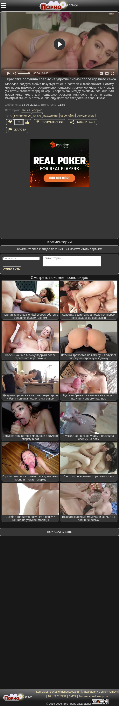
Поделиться (85, 121)
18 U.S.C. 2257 (57, 696)
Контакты (42, 691)
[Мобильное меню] (3, 5)
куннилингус (22, 115)
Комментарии (52, 121)
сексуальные (85, 115)
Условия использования (65, 691)
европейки (67, 115)
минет (26, 110)
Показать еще (59, 532)
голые (37, 115)
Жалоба (20, 129)
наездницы (50, 115)
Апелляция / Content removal (100, 691)
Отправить (11, 269)
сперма (37, 110)
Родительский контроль (93, 696)
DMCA (72, 696)
